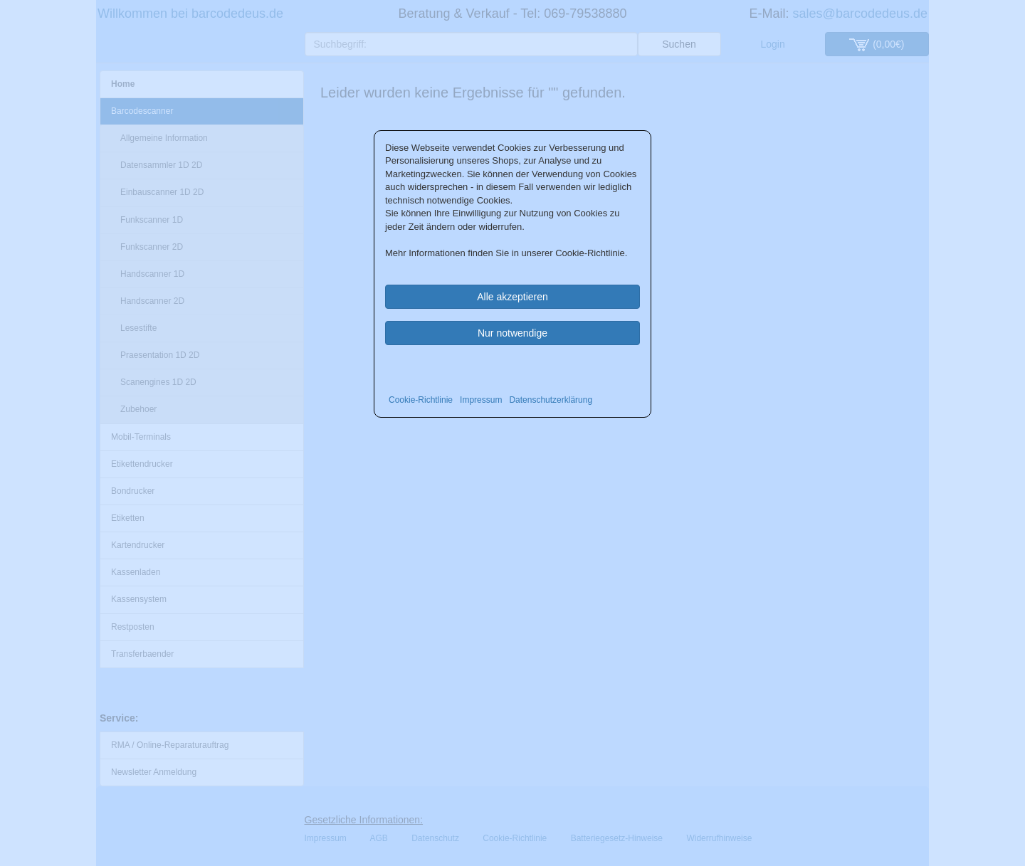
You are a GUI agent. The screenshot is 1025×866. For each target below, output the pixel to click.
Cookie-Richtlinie (421, 400)
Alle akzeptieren (512, 296)
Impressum (481, 400)
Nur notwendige (512, 333)
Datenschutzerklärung (550, 400)
